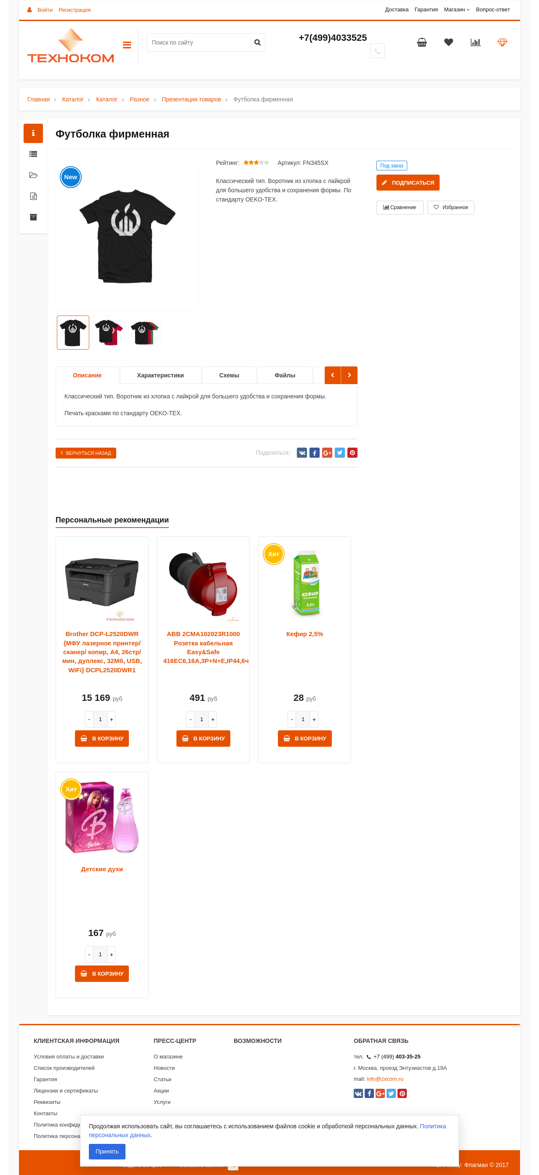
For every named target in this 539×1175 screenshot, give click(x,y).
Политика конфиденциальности (74, 1125)
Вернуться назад (86, 453)
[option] (127, 236)
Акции (161, 1090)
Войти (45, 10)
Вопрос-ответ (493, 9)
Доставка (397, 9)
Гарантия (426, 9)
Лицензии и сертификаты (66, 1090)
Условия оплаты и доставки (69, 1056)
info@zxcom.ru (385, 1079)
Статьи (162, 1079)
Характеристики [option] (160, 375)
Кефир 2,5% (304, 633)
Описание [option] (87, 375)
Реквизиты (47, 1102)
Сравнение (399, 207)
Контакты (45, 1113)
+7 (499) (394, 1056)
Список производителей (64, 1068)
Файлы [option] (285, 375)
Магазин (454, 9)
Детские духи (102, 869)
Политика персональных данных (75, 1136)
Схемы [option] (229, 375)
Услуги (162, 1102)
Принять (107, 1151)
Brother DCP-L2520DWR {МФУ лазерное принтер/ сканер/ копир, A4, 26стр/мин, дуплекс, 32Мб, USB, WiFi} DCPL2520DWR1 (102, 652)
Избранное (451, 207)
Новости (164, 1068)
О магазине (168, 1056)
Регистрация (75, 10)
